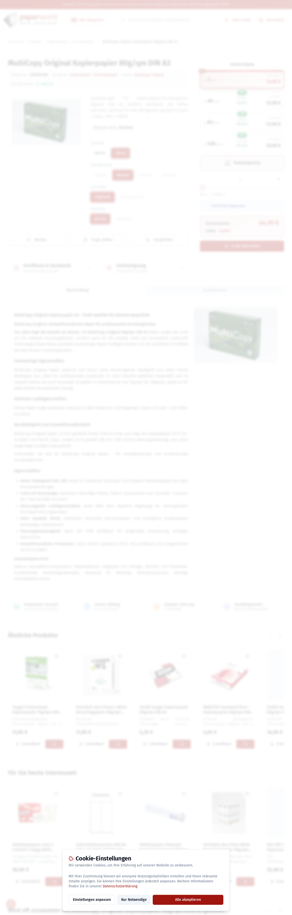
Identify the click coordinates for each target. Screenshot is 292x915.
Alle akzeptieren (188, 900)
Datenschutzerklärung (120, 886)
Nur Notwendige (134, 900)
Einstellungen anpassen (92, 900)
